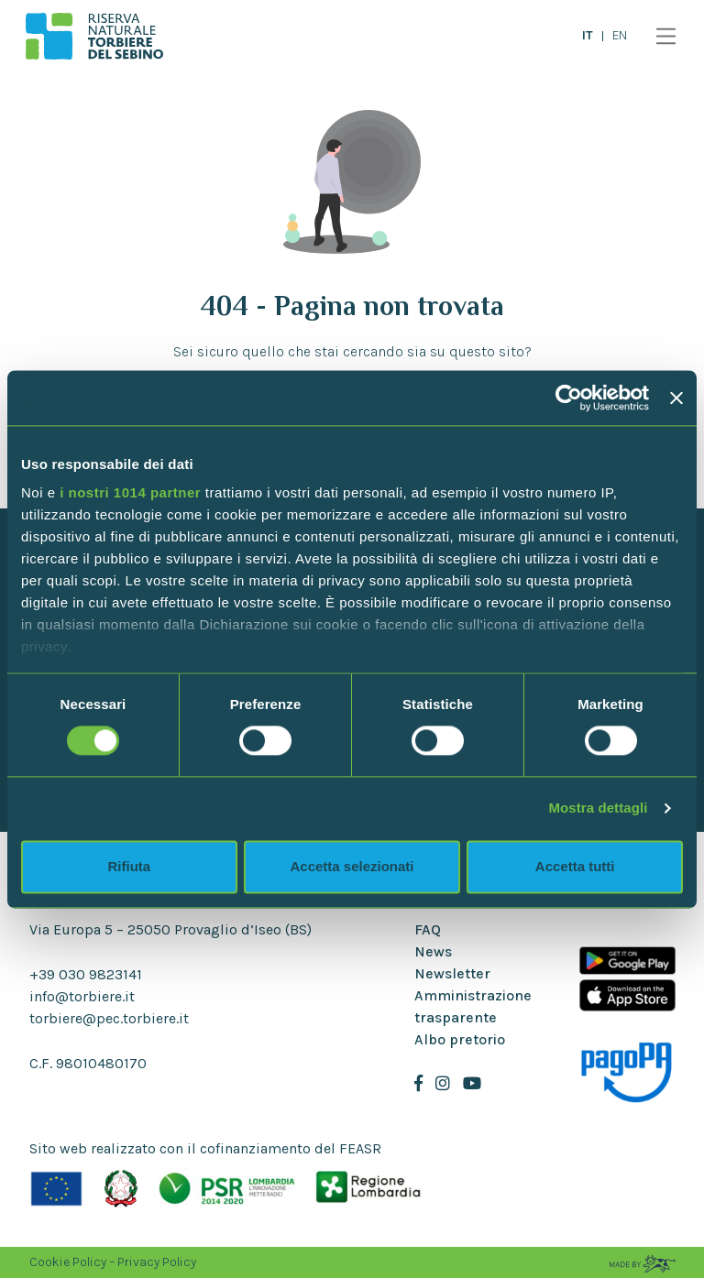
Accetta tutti (575, 866)
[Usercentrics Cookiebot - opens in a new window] (569, 397)
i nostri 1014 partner (130, 492)
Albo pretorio (459, 1039)
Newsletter (452, 973)
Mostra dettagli (597, 808)
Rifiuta (128, 866)
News (433, 951)
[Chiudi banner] (676, 397)
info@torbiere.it (82, 996)
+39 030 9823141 (85, 974)
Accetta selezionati (351, 866)
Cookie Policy (67, 1262)
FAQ (427, 929)
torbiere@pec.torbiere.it (109, 1018)
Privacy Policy (156, 1262)
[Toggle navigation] (661, 36)
